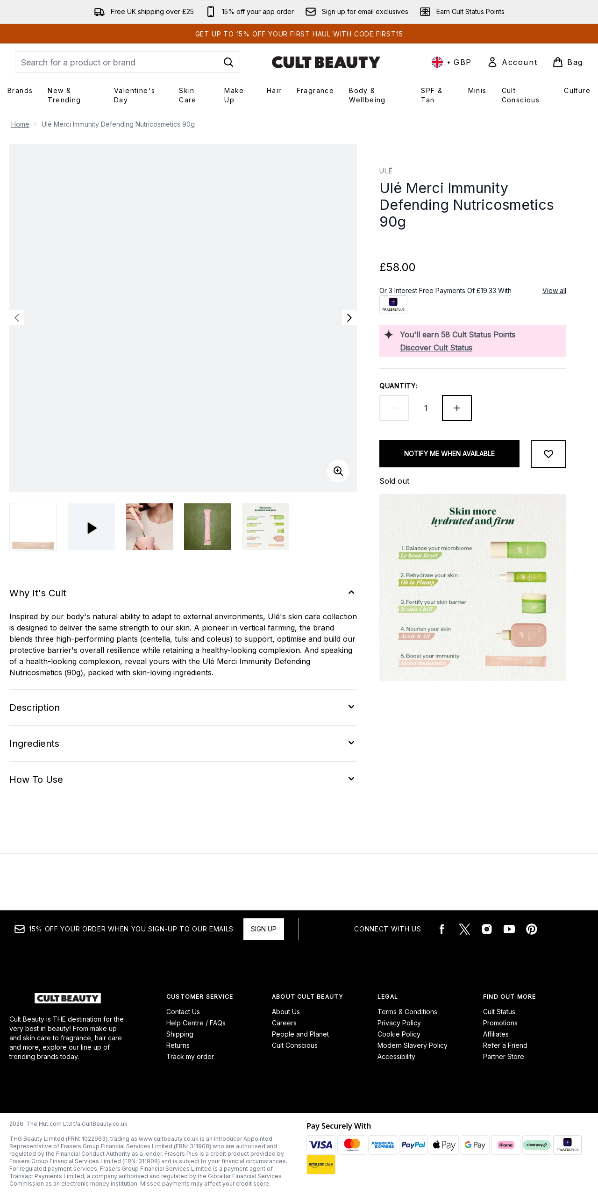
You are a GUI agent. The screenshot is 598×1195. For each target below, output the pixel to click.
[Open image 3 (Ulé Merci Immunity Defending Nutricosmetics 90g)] (207, 526)
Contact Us (183, 1012)
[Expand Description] (183, 707)
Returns (178, 1045)
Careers (284, 1023)
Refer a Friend (505, 1045)
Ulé (386, 171)
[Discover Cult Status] (481, 347)
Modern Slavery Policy (412, 1045)
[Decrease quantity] (394, 408)
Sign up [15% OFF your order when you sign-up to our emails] (264, 929)
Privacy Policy (399, 1023)
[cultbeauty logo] (326, 62)
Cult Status (499, 1012)
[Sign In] (512, 62)
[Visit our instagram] (487, 929)
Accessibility (396, 1056)
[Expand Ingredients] (183, 743)
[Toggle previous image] (16, 317)
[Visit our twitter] (464, 929)
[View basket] (567, 62)
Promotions (500, 1023)
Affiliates (496, 1034)
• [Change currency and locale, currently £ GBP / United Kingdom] (452, 62)
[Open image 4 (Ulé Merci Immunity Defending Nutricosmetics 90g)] (265, 526)
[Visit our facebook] (442, 929)
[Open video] (91, 526)
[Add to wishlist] (548, 454)
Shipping (179, 1034)
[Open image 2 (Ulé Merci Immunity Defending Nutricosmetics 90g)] (149, 526)
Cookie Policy (398, 1034)
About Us (286, 1012)
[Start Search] (228, 62)
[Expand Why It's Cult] (183, 593)
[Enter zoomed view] (338, 471)
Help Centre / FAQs (196, 1023)
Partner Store (503, 1056)
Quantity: (398, 386)
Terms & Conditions (407, 1012)
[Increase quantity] (457, 408)
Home (20, 124)
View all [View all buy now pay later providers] (554, 290)
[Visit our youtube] (509, 929)
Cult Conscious (295, 1045)
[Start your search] (127, 62)
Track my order (190, 1056)
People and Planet (300, 1034)
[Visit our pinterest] (531, 929)
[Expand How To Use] (183, 779)
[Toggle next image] (349, 317)
